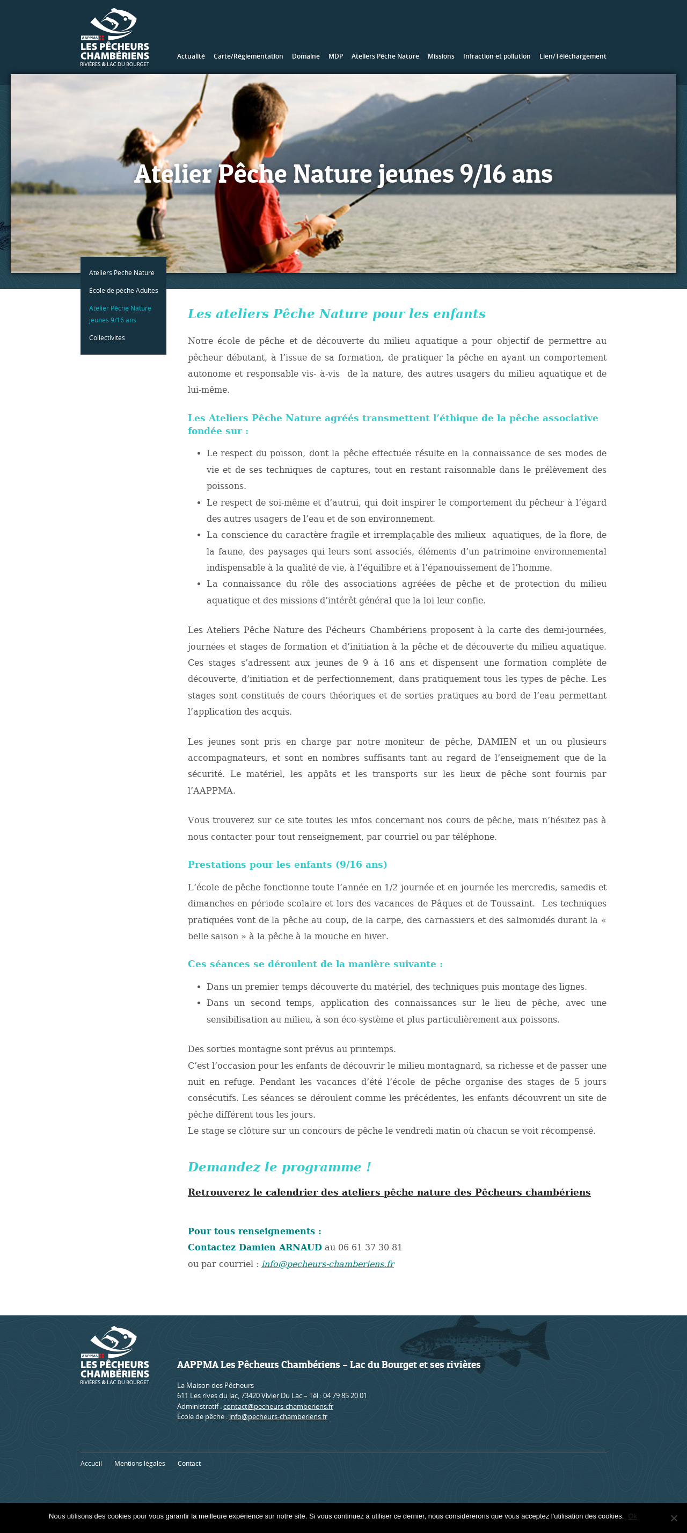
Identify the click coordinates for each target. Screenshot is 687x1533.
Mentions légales (139, 1463)
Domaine (306, 56)
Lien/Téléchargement (572, 56)
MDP (335, 56)
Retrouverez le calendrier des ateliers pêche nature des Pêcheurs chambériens (389, 1192)
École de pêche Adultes (125, 290)
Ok (633, 1516)
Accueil (91, 1463)
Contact (189, 1463)
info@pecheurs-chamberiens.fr (278, 1416)
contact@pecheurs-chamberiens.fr (278, 1406)
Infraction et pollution (497, 56)
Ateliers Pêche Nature (385, 56)
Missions (441, 56)
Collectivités (109, 337)
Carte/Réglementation (248, 56)
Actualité (191, 56)
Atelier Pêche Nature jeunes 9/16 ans (122, 314)
